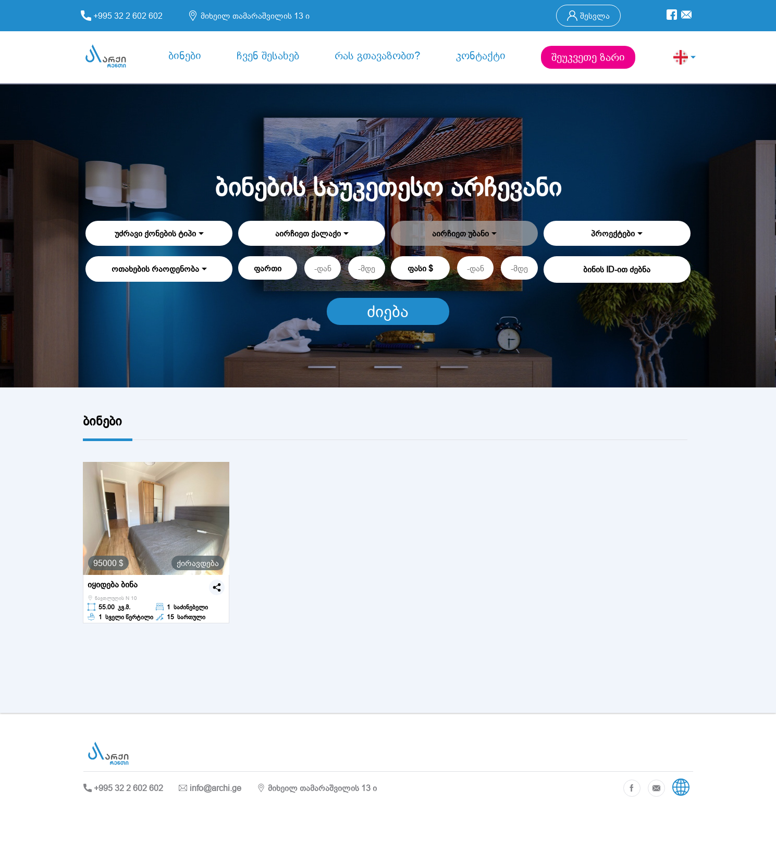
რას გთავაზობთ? (378, 55)
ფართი (267, 268)
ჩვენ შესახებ (268, 55)
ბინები (184, 55)
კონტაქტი (481, 55)
